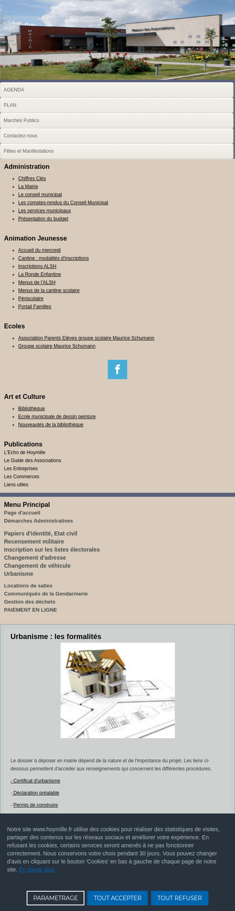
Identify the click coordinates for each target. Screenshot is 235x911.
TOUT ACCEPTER (117, 898)
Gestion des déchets (29, 602)
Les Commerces (21, 476)
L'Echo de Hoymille (24, 452)
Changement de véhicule (37, 565)
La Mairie (28, 186)
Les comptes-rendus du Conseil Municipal (63, 202)
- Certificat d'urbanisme (35, 781)
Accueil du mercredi (39, 250)
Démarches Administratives (38, 521)
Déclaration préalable (35, 793)
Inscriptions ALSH (37, 266)
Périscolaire (31, 298)
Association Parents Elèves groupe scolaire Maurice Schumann (86, 338)
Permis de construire (35, 805)
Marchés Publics (21, 120)
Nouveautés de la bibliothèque (50, 424)
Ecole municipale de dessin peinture (57, 416)
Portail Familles (34, 306)
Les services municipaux (44, 211)
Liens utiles (16, 485)
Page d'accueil (22, 513)
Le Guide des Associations (32, 460)
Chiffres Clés (32, 178)
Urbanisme (18, 574)
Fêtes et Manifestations (29, 151)
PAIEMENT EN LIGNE (30, 610)
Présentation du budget (43, 219)
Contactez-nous (21, 136)
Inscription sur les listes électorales (52, 549)
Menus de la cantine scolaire (49, 290)
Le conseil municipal (40, 194)
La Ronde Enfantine (39, 274)
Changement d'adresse (35, 557)
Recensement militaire (34, 541)
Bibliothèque (31, 408)
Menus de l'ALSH (36, 282)
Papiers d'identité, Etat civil (41, 533)
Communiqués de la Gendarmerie (46, 594)
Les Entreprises (21, 468)
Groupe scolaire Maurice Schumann (56, 346)
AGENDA (14, 90)
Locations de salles (28, 586)
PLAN (10, 105)
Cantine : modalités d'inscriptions (53, 258)
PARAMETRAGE (55, 898)
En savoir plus (37, 869)
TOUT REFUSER (179, 898)
